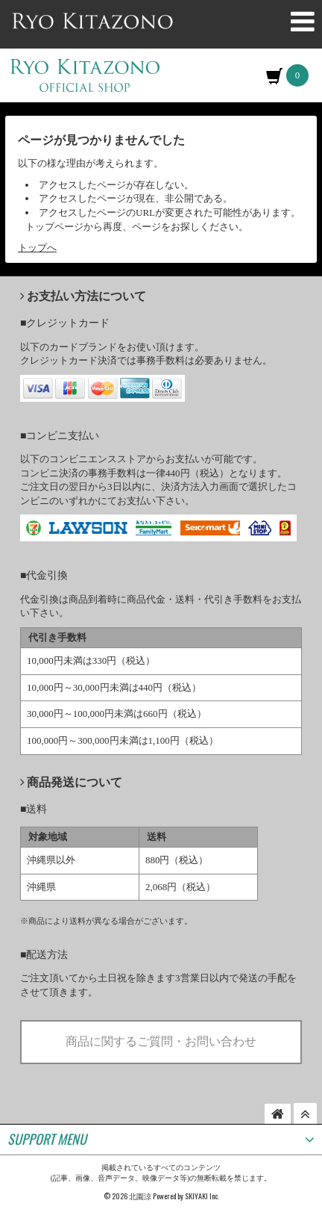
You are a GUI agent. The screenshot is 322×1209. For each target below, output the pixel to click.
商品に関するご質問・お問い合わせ (161, 1041)
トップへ (37, 247)
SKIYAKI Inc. (202, 1196)
